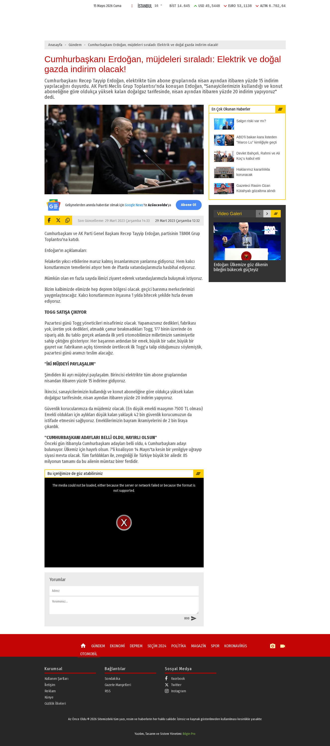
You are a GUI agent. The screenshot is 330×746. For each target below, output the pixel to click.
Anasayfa (55, 45)
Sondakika (112, 678)
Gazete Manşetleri (118, 684)
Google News (133, 202)
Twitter (173, 684)
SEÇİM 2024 (171, 18)
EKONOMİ (124, 18)
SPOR (239, 18)
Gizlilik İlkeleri (55, 703)
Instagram (175, 691)
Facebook (175, 678)
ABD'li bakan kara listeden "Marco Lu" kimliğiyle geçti (146, 29)
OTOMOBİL (87, 653)
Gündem (75, 45)
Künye (49, 697)
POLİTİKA (196, 18)
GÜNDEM (101, 18)
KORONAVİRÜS (231, 646)
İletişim (50, 684)
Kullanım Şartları (56, 678)
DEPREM (147, 18)
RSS (108, 691)
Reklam (50, 691)
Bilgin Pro (189, 734)
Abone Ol (187, 204)
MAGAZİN (219, 18)
